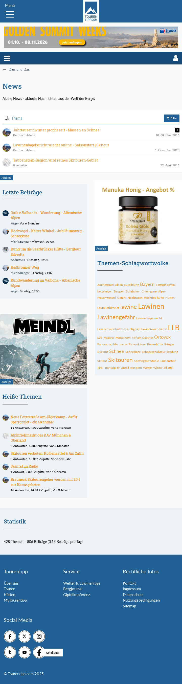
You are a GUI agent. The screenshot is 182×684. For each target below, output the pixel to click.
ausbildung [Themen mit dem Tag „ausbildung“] (131, 285)
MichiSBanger (20, 241)
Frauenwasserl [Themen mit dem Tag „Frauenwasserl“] (106, 298)
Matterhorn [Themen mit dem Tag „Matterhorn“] (123, 337)
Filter (171, 118)
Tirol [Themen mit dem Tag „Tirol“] (100, 368)
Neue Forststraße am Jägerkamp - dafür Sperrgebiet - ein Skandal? (44, 420)
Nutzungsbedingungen (141, 600)
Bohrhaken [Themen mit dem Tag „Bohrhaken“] (133, 291)
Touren (9, 588)
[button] (7, 58)
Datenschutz (133, 594)
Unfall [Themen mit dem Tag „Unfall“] (125, 368)
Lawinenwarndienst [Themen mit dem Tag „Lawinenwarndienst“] (154, 329)
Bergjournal (72, 588)
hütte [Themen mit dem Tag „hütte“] (160, 298)
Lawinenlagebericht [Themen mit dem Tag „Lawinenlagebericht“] (149, 318)
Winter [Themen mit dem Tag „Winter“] (157, 368)
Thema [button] (17, 118)
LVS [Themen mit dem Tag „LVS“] (99, 337)
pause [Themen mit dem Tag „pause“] (123, 344)
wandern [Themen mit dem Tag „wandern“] (136, 368)
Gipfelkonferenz (76, 594)
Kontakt (129, 583)
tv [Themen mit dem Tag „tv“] (118, 368)
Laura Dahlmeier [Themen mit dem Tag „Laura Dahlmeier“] (108, 308)
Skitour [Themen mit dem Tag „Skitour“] (102, 361)
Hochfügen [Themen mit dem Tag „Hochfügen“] (135, 298)
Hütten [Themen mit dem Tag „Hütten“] (170, 298)
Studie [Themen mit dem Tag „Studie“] (154, 361)
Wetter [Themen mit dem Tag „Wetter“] (147, 368)
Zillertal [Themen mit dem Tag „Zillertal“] (168, 368)
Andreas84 (18, 260)
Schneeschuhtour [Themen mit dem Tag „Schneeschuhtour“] (153, 352)
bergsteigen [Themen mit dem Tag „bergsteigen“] (104, 291)
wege (14, 223)
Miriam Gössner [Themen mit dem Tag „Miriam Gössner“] (142, 337)
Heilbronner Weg (25, 267)
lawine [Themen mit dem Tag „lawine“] (128, 306)
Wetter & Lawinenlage (81, 583)
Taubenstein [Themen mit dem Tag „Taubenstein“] (168, 361)
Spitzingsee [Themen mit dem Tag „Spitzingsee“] (141, 361)
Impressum (132, 588)
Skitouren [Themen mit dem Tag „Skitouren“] (120, 359)
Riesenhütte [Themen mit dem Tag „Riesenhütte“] (155, 344)
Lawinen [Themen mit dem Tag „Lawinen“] (151, 306)
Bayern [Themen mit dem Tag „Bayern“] (147, 284)
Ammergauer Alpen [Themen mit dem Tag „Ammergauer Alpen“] (110, 285)
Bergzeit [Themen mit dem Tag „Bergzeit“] (119, 291)
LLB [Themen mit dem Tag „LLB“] (173, 327)
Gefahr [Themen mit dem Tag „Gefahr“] (121, 298)
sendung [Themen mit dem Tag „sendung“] (172, 352)
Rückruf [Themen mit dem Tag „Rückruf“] (102, 352)
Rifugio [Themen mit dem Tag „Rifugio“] (169, 344)
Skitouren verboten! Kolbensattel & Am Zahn (47, 453)
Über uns (11, 583)
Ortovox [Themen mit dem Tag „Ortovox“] (162, 337)
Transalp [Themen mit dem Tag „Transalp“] (110, 368)
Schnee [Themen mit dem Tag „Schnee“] (116, 351)
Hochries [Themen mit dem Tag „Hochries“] (150, 298)
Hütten (9, 594)
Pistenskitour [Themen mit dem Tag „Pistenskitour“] (137, 344)
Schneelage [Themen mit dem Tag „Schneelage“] (133, 352)
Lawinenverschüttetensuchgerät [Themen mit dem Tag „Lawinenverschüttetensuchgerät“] (118, 329)
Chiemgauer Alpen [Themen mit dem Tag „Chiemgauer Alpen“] (154, 291)
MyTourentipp (15, 600)
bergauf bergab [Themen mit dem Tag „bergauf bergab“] (166, 285)
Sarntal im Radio (24, 466)
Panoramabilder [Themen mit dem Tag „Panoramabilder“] (107, 344)
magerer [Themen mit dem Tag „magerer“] (109, 337)
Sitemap (129, 606)
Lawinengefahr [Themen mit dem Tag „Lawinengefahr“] (116, 317)
